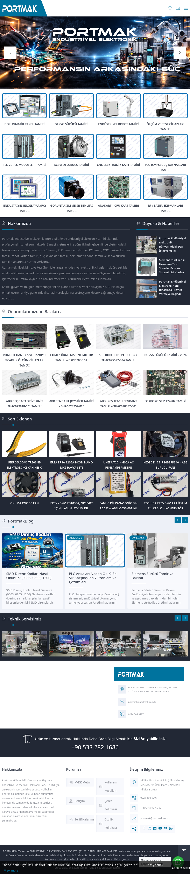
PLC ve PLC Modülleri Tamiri (24, 165)
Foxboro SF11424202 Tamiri (165, 401)
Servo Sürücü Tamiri (71, 124)
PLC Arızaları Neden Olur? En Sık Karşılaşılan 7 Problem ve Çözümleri (155, 577)
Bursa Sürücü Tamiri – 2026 (165, 355)
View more (11, 870)
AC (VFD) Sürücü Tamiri (71, 165)
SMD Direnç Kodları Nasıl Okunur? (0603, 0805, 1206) (91, 575)
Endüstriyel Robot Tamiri (118, 124)
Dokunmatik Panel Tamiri (24, 124)
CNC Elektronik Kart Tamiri (118, 165)
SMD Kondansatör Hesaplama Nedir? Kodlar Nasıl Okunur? (31, 575)
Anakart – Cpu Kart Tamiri (118, 205)
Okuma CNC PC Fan (24, 503)
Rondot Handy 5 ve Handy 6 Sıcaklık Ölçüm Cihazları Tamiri (24, 360)
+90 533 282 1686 (95, 747)
